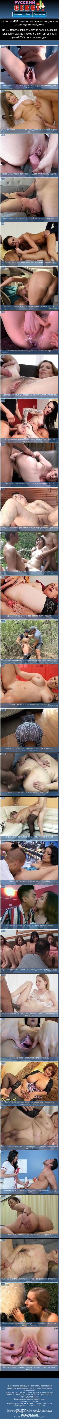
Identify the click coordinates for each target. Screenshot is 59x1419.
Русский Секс (32, 33)
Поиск (28, 14)
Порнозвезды (39, 14)
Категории (18, 14)
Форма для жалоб (29, 1415)
